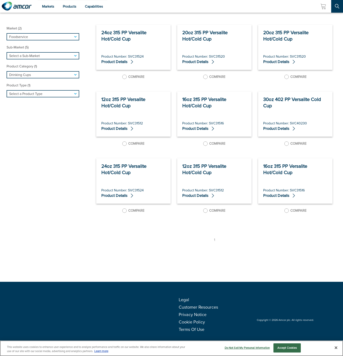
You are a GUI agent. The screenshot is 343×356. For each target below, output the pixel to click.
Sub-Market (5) (18, 47)
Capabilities (94, 6)
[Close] (336, 348)
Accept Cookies (287, 348)
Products (69, 6)
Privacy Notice (192, 314)
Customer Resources (198, 307)
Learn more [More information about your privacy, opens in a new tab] (101, 351)
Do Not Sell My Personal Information (247, 348)
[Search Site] (337, 6)
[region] (171, 348)
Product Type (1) (18, 85)
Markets (48, 6)
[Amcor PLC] (17, 6)
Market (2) (14, 28)
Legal (184, 299)
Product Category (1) (22, 66)
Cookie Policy (192, 322)
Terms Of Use (191, 329)
